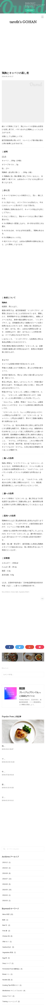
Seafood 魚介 (8, 947)
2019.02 (6, 868)
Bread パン (7, 974)
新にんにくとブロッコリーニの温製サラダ (18, 784)
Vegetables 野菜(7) (24, 592)
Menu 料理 (7, 914)
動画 (5, 920)
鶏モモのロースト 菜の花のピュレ (15, 746)
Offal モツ (7, 941)
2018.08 (6, 873)
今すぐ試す (30, 10)
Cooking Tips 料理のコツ (11, 985)
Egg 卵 (6, 958)
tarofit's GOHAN (23, 22)
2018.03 (6, 900)
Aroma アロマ (8, 996)
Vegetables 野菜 (9, 952)
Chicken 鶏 (7, 936)
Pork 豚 (6, 931)
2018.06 (6, 884)
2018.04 (6, 895)
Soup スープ (7, 963)
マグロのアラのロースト (11, 759)
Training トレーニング (11, 1001)
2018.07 (6, 879)
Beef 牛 (6, 925)
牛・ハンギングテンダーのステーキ (15, 772)
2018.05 (6, 890)
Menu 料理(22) (6, 592)
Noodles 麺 (7, 980)
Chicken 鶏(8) (14, 592)
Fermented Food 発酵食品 (12, 969)
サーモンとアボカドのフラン (13, 797)
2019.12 (6, 862)
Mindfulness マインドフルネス (13, 990)
